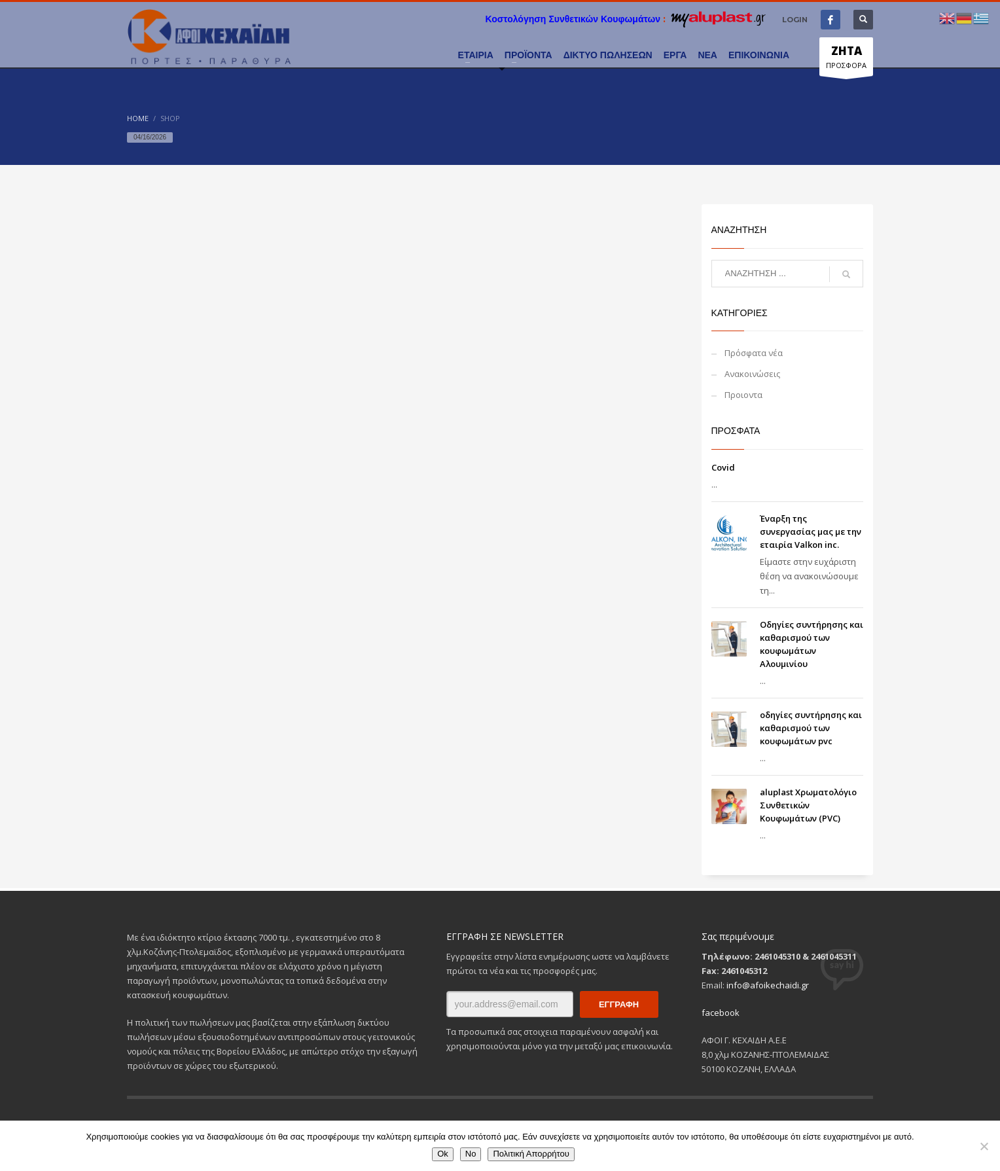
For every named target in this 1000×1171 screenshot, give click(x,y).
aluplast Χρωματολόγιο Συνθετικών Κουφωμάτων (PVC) (808, 805)
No (470, 1154)
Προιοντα (743, 395)
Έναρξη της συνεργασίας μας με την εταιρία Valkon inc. (810, 531)
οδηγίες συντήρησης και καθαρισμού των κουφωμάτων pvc (811, 728)
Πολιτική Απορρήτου (531, 1154)
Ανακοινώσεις (752, 374)
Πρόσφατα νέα (753, 353)
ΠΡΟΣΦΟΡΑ (846, 59)
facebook (721, 1012)
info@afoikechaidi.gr (767, 985)
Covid (723, 467)
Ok (442, 1154)
